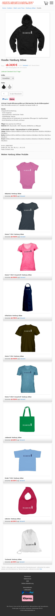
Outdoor (9, 8)
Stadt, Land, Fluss (18, 8)
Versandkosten (27, 587)
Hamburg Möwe (31, 8)
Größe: (3, 75)
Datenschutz (27, 579)
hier (41, 569)
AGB (27, 581)
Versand (25, 65)
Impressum (27, 576)
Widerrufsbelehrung (27, 583)
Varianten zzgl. (12, 196)
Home (4, 8)
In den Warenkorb (16, 94)
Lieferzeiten (27, 590)
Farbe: (3, 83)
